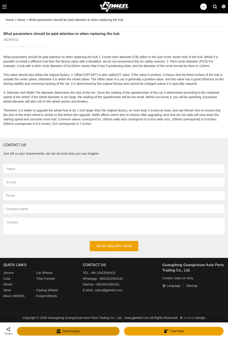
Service (8, 273)
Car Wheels (44, 273)
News (21, 20)
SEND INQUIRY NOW (114, 246)
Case (7, 278)
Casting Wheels (47, 290)
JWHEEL (18, 296)
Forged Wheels (46, 296)
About (7, 296)
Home (10, 20)
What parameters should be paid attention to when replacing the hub (76, 20)
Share (8, 331)
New (6, 290)
